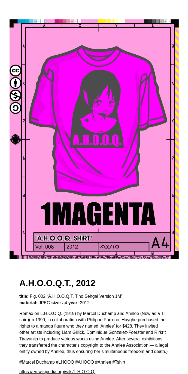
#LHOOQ (65, 362)
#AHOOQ (84, 362)
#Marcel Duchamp (37, 362)
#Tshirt (119, 362)
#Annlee (103, 362)
